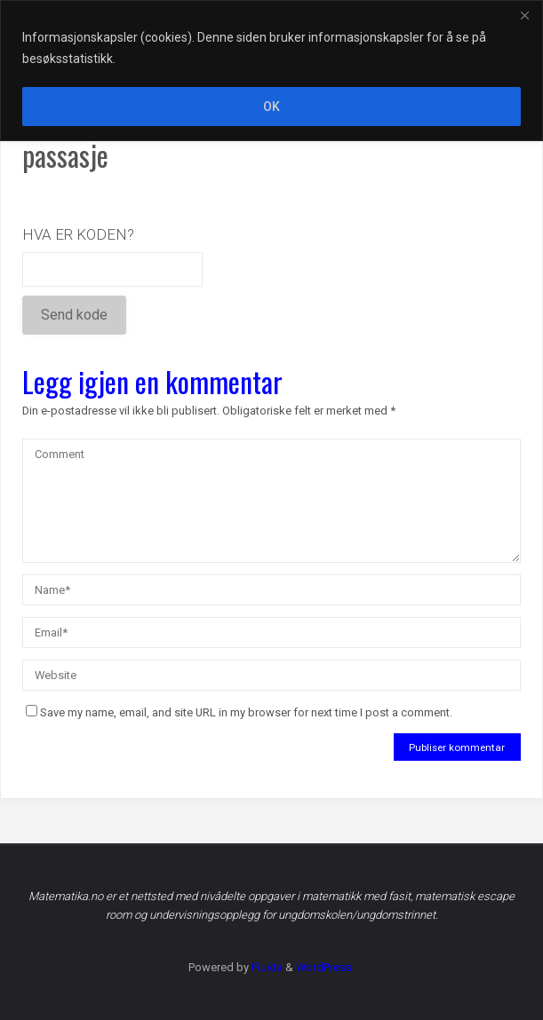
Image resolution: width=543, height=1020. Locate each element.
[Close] (524, 15)
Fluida (266, 967)
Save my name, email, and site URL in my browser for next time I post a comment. (239, 712)
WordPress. (325, 967)
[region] (271, 70)
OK (271, 106)
